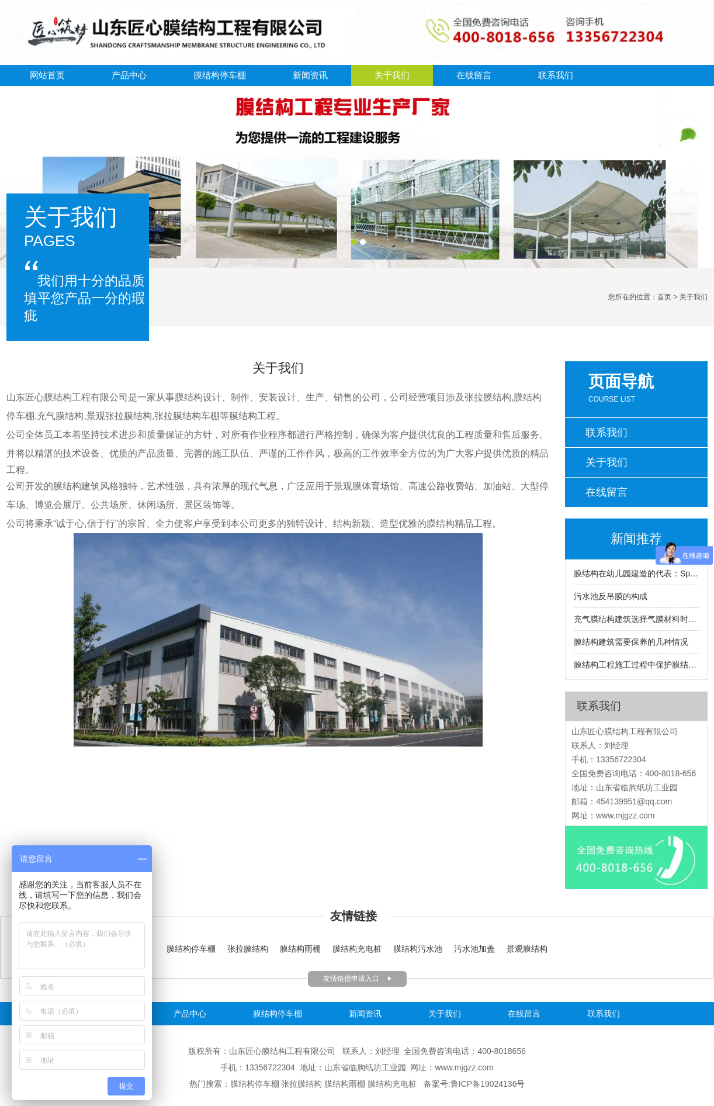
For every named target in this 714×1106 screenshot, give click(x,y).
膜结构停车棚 (219, 75)
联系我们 (555, 75)
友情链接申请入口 (351, 978)
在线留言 (473, 75)
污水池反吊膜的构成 (610, 596)
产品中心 (129, 75)
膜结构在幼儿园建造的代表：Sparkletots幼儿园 (636, 573)
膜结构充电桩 (357, 948)
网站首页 (47, 75)
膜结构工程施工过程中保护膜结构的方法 (636, 664)
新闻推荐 (636, 538)
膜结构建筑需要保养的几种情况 (631, 642)
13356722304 (271, 1067)
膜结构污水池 (419, 948)
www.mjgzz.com (625, 815)
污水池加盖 (474, 948)
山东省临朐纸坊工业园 (365, 1067)
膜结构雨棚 (300, 948)
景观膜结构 (527, 948)
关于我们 (392, 75)
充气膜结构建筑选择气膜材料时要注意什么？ (636, 619)
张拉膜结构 (247, 948)
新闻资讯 (310, 75)
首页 (664, 297)
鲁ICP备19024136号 (487, 1083)
